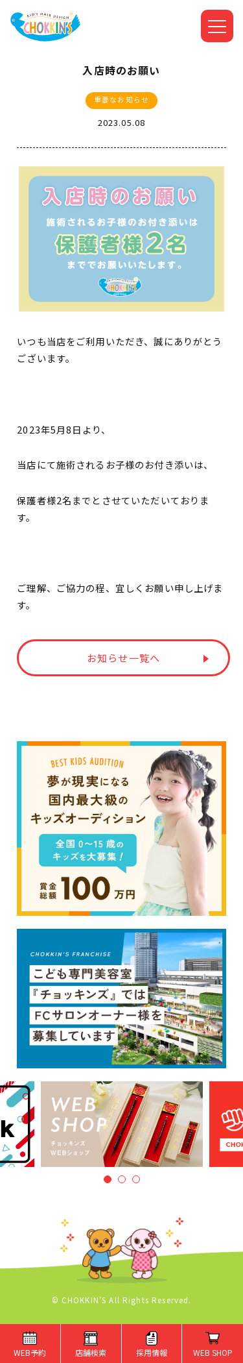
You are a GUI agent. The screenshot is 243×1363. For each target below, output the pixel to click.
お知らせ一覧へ (123, 657)
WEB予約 (30, 1352)
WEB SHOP (213, 1352)
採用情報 (151, 1352)
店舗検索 (90, 1352)
